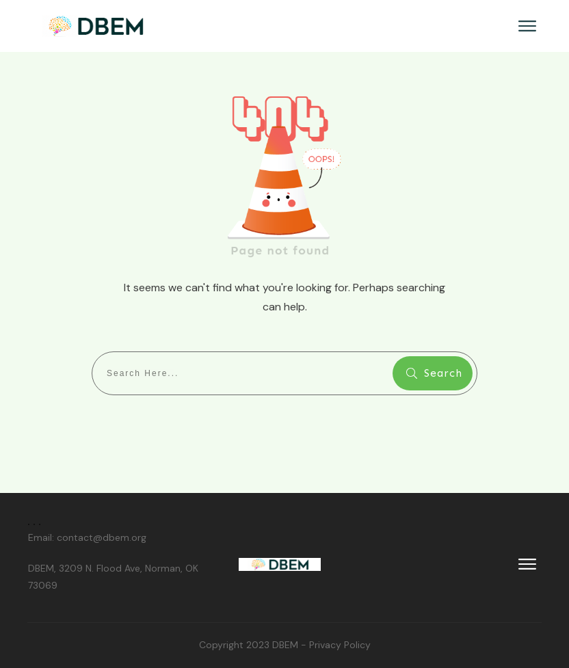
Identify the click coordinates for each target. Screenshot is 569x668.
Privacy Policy (340, 645)
